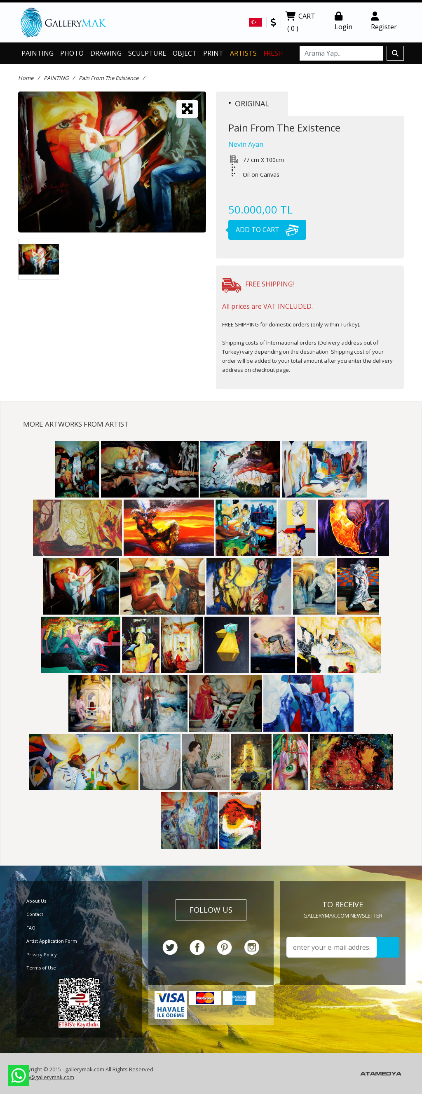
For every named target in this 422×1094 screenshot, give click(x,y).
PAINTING (37, 53)
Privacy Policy (41, 954)
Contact (34, 914)
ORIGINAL (249, 103)
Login (343, 21)
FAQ (30, 928)
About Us (36, 901)
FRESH (273, 53)
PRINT (213, 53)
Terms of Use (41, 968)
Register (384, 21)
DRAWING (106, 53)
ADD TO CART (263, 229)
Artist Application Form (51, 941)
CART (300, 23)
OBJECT (185, 53)
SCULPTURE (147, 53)
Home (25, 78)
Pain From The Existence (108, 78)
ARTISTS (243, 53)
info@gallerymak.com (47, 1077)
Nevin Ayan (245, 144)
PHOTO (72, 53)
